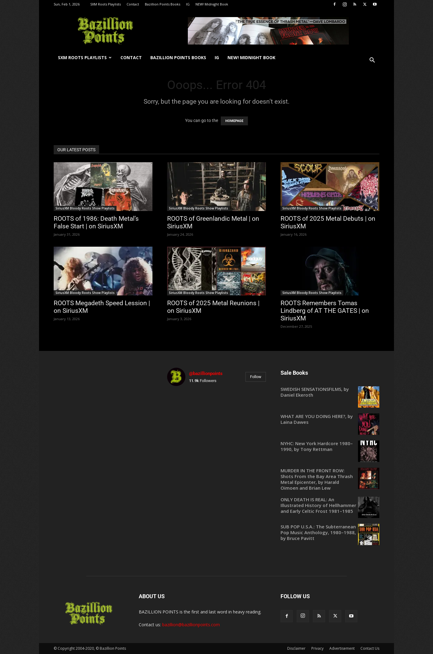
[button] (372, 61)
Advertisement (342, 648)
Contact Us (369, 648)
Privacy (317, 648)
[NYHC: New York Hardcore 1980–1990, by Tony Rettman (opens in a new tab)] (330, 446)
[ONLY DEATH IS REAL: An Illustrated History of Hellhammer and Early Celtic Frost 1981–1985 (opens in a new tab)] (330, 505)
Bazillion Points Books (162, 4)
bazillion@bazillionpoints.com (191, 624)
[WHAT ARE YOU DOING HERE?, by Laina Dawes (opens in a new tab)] (330, 419)
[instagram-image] (183, 407)
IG (188, 4)
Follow (255, 376)
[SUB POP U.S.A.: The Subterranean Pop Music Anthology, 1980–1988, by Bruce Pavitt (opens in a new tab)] (330, 532)
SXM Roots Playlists (105, 4)
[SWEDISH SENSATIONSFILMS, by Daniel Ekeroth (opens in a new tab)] (330, 392)
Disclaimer (296, 648)
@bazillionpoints (206, 373)
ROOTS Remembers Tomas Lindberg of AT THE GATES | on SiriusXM (325, 310)
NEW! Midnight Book (211, 4)
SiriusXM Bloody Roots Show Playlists (85, 208)
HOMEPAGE (234, 121)
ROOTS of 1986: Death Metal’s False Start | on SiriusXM (96, 222)
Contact (133, 4)
